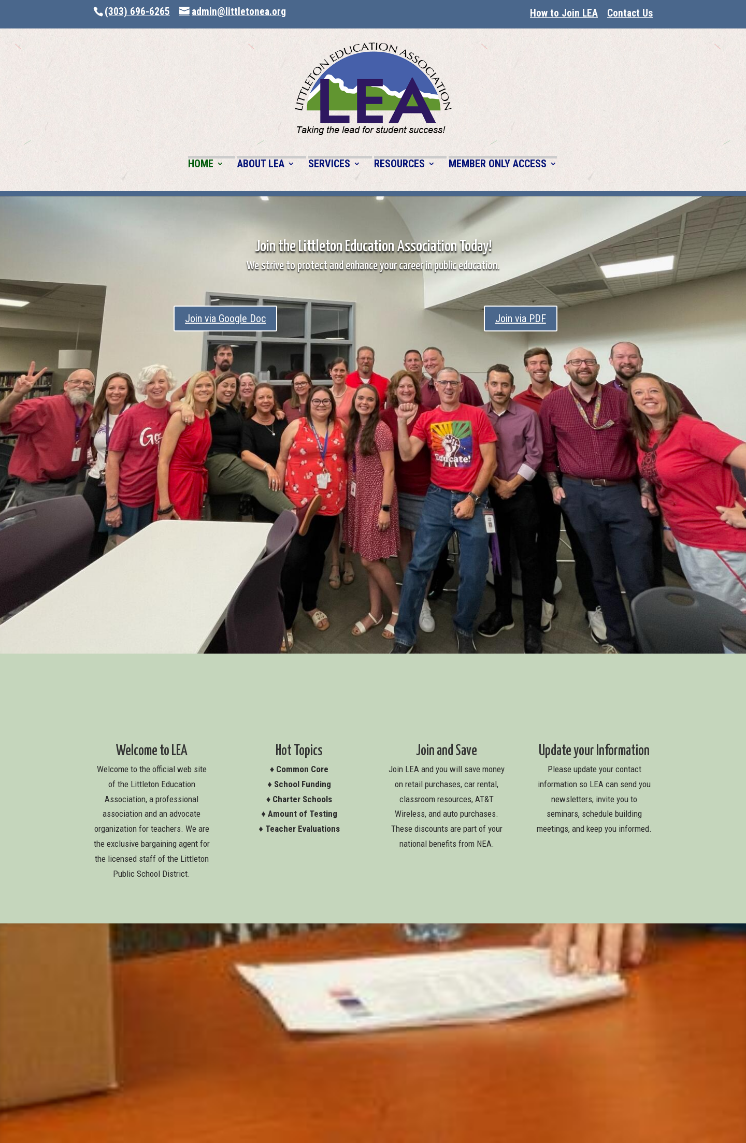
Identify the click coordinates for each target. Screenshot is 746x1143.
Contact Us (630, 13)
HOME (200, 164)
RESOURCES (399, 164)
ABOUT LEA (260, 164)
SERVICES (329, 164)
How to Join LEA (564, 13)
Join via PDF (520, 318)
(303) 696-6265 (137, 12)
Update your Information (594, 751)
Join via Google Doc (225, 318)
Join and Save (446, 751)
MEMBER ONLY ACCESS (498, 164)
